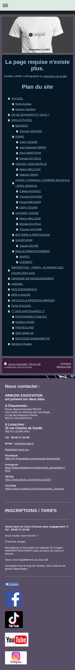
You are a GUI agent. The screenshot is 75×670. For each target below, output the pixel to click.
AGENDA (17, 283)
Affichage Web (64, 367)
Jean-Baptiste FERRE (32, 147)
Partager (12, 584)
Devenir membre (25, 109)
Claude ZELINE (28, 245)
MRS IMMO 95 (24, 333)
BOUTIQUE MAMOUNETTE (32, 338)
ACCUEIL (17, 98)
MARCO (24, 256)
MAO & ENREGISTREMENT (32, 251)
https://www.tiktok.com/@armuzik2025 (28, 479)
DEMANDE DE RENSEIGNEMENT (32, 278)
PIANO (19, 136)
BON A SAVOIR (20, 294)
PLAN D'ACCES (21, 305)
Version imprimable (16, 364)
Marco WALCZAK (30, 169)
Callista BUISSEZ (30, 191)
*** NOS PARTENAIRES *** (28, 311)
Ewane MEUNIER (30, 202)
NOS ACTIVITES (21, 120)
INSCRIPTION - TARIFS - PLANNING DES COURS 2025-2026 (37, 270)
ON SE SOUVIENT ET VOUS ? (30, 114)
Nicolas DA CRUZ (30, 158)
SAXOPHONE (24, 240)
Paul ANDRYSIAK (30, 152)
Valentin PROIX (28, 174)
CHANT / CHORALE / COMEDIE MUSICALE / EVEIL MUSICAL (42, 183)
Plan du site (35, 364)
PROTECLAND (24, 327)
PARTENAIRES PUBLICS (31, 316)
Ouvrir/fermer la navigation (37, 5)
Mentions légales (21, 343)
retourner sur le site (55, 76)
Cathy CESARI (28, 142)
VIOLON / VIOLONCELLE (31, 163)
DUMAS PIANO (24, 322)
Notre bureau (23, 103)
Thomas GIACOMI (30, 131)
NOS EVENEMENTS (24, 289)
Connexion (65, 363)
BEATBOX (21, 125)
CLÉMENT (25, 262)
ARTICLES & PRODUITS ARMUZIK (33, 300)
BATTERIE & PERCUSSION (32, 234)
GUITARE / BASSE (27, 213)
